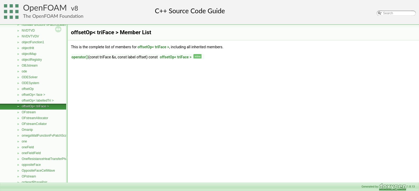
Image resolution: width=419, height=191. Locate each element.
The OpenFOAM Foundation (53, 16)
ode (24, 71)
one (24, 141)
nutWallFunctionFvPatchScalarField (47, 25)
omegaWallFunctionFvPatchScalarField (49, 135)
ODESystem (30, 83)
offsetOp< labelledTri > (38, 100)
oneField (28, 147)
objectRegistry (32, 60)
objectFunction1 (33, 42)
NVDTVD (28, 30)
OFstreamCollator (34, 124)
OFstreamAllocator (35, 118)
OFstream (29, 112)
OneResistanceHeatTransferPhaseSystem (52, 159)
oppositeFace (31, 165)
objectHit (28, 48)
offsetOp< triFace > (35, 106)
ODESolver (30, 77)
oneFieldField (31, 153)
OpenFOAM (45, 7)
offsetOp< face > (33, 95)
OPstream (29, 176)
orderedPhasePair (34, 182)
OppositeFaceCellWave (38, 170)
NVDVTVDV (30, 36)
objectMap (29, 54)
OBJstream (30, 65)
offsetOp (28, 89)
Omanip (27, 130)
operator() (79, 57)
